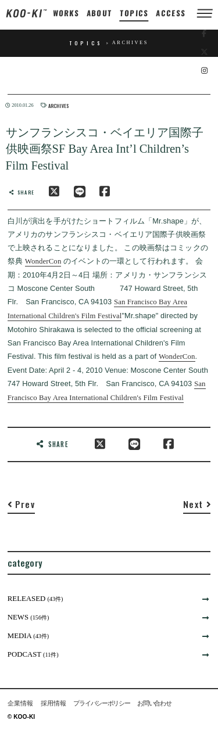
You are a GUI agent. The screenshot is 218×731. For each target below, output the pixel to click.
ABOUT (100, 13)
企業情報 (20, 703)
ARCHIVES (58, 105)
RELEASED (35, 599)
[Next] (196, 506)
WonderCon (43, 261)
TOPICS (134, 13)
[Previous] (21, 506)
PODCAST (33, 654)
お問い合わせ (154, 703)
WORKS (65, 13)
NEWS (28, 617)
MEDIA (28, 636)
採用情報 (53, 703)
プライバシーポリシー (101, 703)
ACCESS (171, 13)
